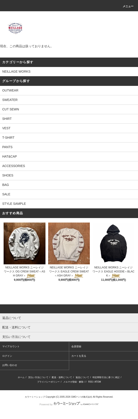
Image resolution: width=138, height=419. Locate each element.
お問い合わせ (9, 365)
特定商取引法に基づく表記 (106, 377)
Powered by (68, 404)
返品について (82, 377)
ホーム (21, 377)
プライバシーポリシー (48, 382)
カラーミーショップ (35, 397)
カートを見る (78, 355)
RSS (90, 382)
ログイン (7, 355)
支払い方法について (38, 377)
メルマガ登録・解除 (73, 382)
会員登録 (76, 346)
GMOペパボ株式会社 (81, 397)
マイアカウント (11, 346)
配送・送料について (62, 377)
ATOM (98, 382)
